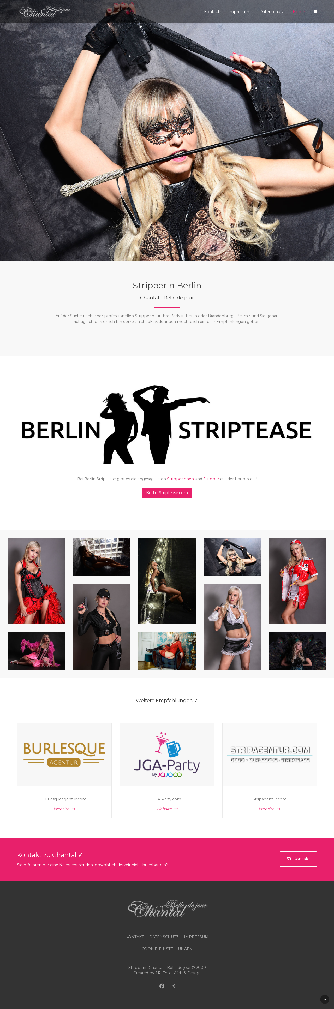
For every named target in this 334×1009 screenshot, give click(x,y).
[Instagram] (172, 986)
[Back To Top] (324, 999)
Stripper (211, 479)
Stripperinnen (180, 479)
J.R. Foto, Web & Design (178, 973)
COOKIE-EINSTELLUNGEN (167, 949)
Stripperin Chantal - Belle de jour (159, 967)
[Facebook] (162, 986)
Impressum (196, 937)
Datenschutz (164, 937)
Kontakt (298, 859)
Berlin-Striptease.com (167, 492)
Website (64, 808)
